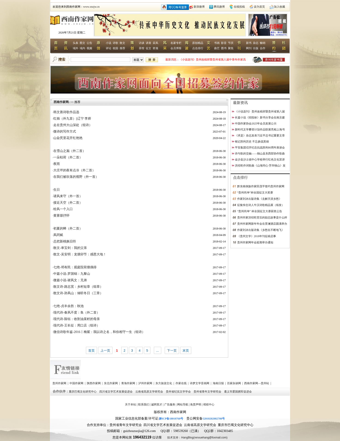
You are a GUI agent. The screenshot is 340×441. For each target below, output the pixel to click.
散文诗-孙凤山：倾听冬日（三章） (78, 293)
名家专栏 (176, 43)
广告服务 (169, 404)
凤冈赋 (58, 235)
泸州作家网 (145, 383)
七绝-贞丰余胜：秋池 (68, 306)
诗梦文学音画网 (200, 383)
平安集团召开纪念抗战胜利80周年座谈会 (260, 147)
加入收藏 (279, 6)
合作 (262, 48)
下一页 (172, 350)
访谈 (141, 43)
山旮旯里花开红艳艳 (67, 138)
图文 (82, 43)
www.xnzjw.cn (91, 6)
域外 (75, 48)
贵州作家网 (59, 383)
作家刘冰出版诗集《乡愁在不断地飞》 (260, 230)
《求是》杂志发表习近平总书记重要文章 (260, 135)
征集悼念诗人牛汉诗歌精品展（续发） (260, 205)
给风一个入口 (63, 209)
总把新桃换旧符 (64, 241)
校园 (115, 48)
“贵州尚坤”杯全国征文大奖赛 (255, 192)
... (157, 350)
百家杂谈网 (234, 383)
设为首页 (259, 6)
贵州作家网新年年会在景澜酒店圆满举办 (262, 223)
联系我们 (143, 404)
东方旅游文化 (164, 383)
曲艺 (217, 48)
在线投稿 (239, 6)
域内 (82, 48)
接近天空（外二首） (67, 202)
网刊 (249, 48)
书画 (217, 43)
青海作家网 (128, 383)
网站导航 (182, 404)
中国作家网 (77, 383)
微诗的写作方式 (64, 131)
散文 (122, 43)
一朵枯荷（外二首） (67, 157)
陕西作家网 (94, 383)
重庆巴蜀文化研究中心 (83, 391)
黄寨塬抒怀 (61, 215)
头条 (75, 43)
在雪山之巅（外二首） (69, 151)
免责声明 (195, 404)
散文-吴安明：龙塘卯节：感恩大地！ (79, 254)
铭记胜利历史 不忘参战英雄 (252, 141)
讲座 (148, 43)
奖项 (155, 48)
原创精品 (197, 43)
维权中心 (208, 404)
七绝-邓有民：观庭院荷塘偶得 (75, 267)
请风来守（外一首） (67, 196)
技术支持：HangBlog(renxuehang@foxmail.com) (197, 437)
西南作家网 (61, 102)
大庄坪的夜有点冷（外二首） (74, 170)
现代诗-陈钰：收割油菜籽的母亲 (76, 319)
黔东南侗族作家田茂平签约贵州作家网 (260, 186)
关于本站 (130, 404)
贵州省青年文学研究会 (208, 391)
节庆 (231, 43)
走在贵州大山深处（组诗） (72, 125)
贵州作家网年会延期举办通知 (255, 242)
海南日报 (219, 383)
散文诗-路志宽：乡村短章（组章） (78, 286)
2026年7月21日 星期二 (71, 32)
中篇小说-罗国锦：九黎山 (71, 273)
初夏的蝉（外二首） (67, 228)
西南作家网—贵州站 (257, 383)
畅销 (262, 43)
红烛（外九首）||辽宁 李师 (72, 118)
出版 (255, 48)
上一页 (105, 350)
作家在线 (181, 383)
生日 (56, 189)
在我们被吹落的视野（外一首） (76, 176)
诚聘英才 (156, 404)
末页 (185, 350)
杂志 (255, 43)
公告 (89, 43)
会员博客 (176, 48)
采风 (155, 43)
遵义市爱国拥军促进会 (238, 391)
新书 (249, 43)
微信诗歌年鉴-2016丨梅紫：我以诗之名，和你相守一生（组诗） (99, 332)
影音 (224, 43)
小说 (108, 43)
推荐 (122, 48)
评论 (108, 48)
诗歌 (115, 43)
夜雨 (56, 164)
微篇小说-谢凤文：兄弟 (70, 280)
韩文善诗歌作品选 (66, 112)
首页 (91, 350)
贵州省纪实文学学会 (178, 391)
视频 (89, 48)
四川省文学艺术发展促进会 (116, 391)
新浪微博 (199, 6)
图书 (224, 48)
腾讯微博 (219, 6)
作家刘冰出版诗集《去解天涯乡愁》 (259, 198)
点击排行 (197, 48)
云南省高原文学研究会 (149, 391)
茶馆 (141, 48)
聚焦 (231, 48)
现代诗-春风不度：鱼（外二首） (76, 312)
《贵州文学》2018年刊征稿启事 (256, 236)
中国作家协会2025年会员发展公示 (255, 123)
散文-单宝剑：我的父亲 (70, 248)
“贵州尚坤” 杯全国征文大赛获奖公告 (259, 211)
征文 (148, 48)
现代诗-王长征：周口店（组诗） (76, 325)
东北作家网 (111, 383)
